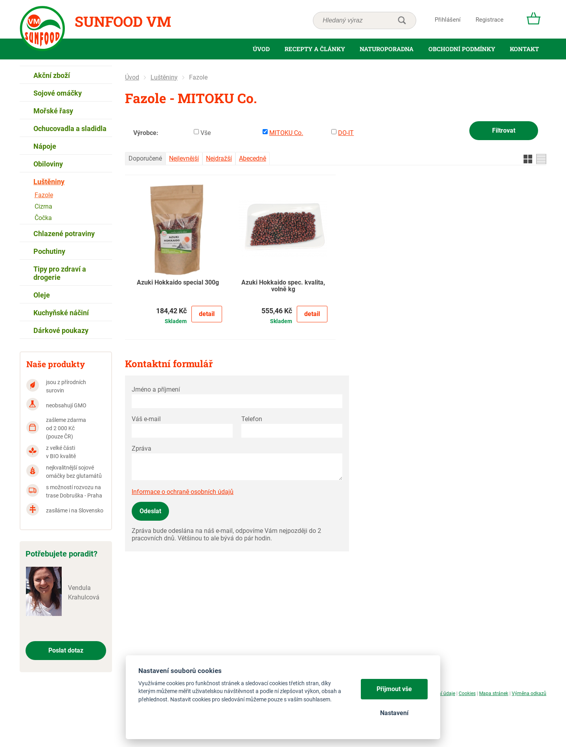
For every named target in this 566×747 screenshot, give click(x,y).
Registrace (490, 19)
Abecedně (252, 158)
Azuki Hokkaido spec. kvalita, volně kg (283, 286)
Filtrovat (503, 130)
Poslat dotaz (65, 650)
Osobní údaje (441, 693)
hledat (401, 20)
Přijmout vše (394, 689)
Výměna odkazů (529, 693)
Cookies (467, 693)
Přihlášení (448, 19)
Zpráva (141, 448)
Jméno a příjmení (156, 389)
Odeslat (150, 511)
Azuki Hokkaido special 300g (178, 282)
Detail (207, 314)
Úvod (132, 77)
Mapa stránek (493, 693)
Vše (205, 133)
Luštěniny (164, 77)
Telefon (251, 419)
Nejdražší (219, 158)
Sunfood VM (123, 21)
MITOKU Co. (286, 133)
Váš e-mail (146, 419)
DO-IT (346, 133)
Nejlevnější (184, 158)
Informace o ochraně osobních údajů (182, 492)
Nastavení (394, 713)
